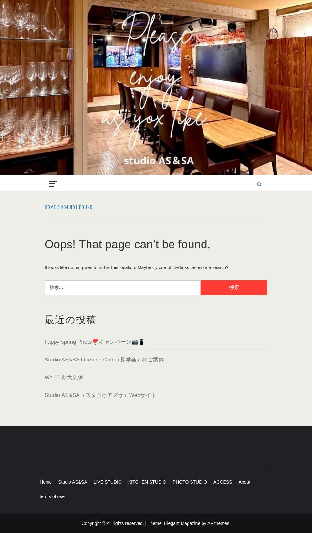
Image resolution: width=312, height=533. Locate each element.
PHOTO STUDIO (190, 482)
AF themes (218, 523)
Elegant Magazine (182, 523)
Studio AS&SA (72, 482)
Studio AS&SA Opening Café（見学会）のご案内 (104, 360)
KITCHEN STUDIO (147, 482)
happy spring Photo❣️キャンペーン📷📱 (95, 342)
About (244, 482)
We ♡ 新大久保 (64, 377)
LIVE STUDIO (108, 482)
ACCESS (222, 482)
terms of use (52, 496)
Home (46, 482)
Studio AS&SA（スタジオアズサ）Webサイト (101, 395)
